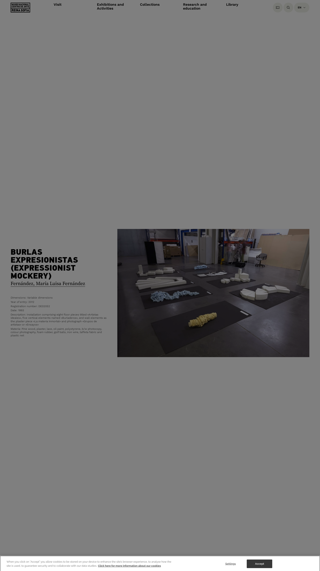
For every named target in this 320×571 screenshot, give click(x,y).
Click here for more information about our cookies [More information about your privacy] (129, 566)
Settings (230, 564)
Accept (259, 564)
